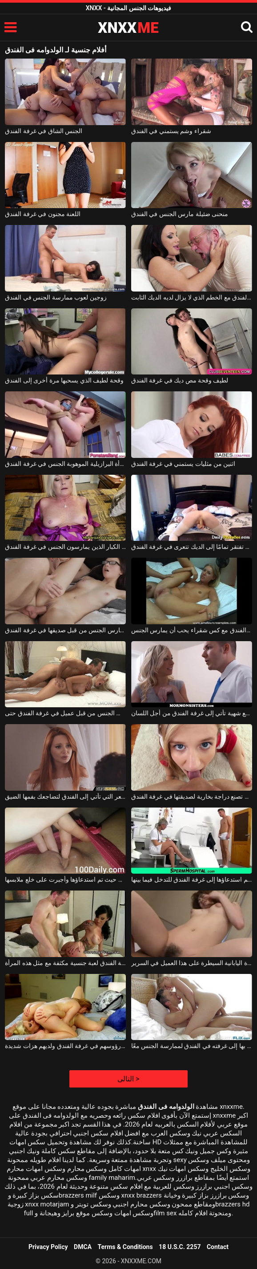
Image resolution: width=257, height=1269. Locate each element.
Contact (218, 1246)
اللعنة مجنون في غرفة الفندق (42, 213)
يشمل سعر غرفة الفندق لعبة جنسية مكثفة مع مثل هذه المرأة (65, 962)
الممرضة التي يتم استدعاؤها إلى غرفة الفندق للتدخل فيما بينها (191, 879)
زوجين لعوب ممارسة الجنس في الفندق (55, 297)
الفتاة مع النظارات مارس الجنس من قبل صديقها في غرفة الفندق (65, 630)
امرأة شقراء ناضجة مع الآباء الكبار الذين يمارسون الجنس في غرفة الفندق (65, 546)
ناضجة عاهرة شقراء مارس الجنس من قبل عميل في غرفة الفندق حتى (65, 713)
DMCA (83, 1246)
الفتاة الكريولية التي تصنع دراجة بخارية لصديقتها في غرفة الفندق (191, 796)
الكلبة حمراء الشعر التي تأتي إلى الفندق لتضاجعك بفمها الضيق (65, 796)
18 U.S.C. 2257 (180, 1246)
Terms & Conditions (125, 1246)
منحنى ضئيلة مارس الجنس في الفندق (179, 213)
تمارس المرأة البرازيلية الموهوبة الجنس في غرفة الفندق (65, 463)
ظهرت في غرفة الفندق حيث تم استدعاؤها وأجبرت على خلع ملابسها (65, 879)
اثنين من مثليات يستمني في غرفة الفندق (183, 463)
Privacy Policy (48, 1246)
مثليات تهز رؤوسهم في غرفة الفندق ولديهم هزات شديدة (65, 1045)
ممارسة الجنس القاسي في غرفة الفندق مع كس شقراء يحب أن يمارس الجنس (191, 630)
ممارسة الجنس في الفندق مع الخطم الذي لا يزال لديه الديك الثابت (191, 297)
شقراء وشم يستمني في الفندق (171, 130)
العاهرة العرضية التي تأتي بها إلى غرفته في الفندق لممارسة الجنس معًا (191, 1045)
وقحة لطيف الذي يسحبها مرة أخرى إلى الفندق (64, 380)
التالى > (128, 1079)
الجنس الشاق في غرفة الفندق (43, 130)
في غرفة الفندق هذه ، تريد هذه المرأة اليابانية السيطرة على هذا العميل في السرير (191, 962)
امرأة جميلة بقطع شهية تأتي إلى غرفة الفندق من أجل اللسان (191, 713)
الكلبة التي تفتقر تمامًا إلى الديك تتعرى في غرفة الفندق (191, 546)
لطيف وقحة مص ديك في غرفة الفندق (180, 380)
